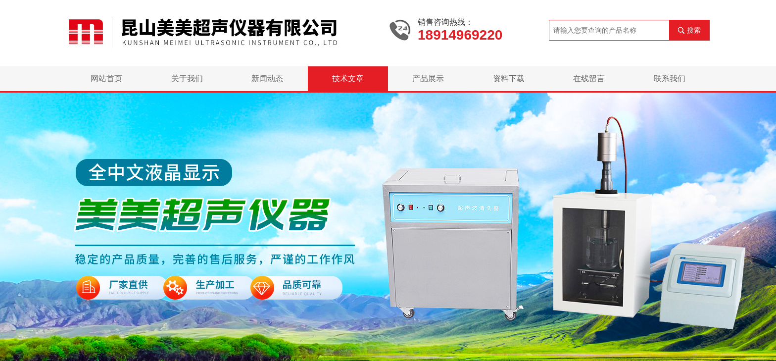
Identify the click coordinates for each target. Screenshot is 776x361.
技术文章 (348, 78)
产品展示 (428, 78)
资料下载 (509, 78)
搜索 (694, 30)
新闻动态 (267, 78)
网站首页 (106, 78)
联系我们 (669, 78)
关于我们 (187, 78)
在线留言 (589, 78)
